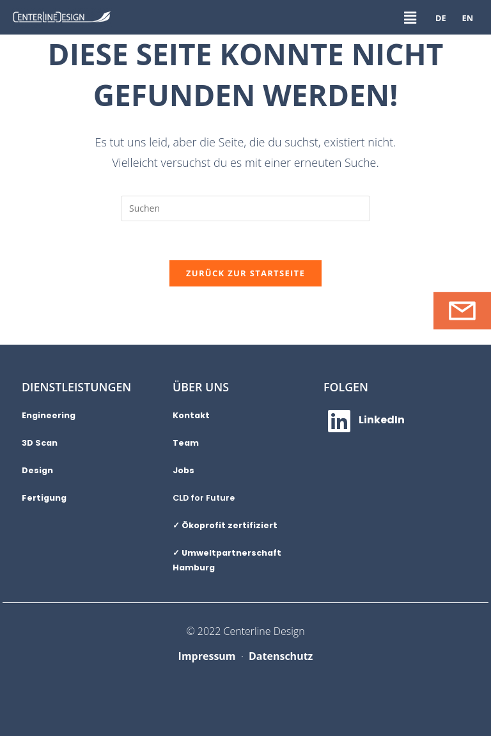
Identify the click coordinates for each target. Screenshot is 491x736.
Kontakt (191, 415)
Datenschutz (281, 656)
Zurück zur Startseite (245, 273)
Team (186, 442)
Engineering (48, 415)
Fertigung (44, 497)
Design (37, 470)
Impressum (207, 656)
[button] (410, 17)
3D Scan (40, 442)
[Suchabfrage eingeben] (245, 208)
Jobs (183, 470)
